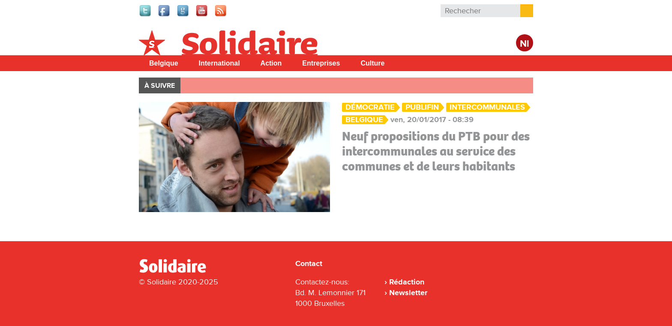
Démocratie (370, 107)
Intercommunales (487, 107)
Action (271, 63)
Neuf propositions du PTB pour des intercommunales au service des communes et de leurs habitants (436, 151)
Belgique (163, 63)
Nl (524, 44)
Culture (372, 63)
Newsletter (408, 292)
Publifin (422, 107)
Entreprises (321, 63)
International (219, 63)
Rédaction (406, 282)
